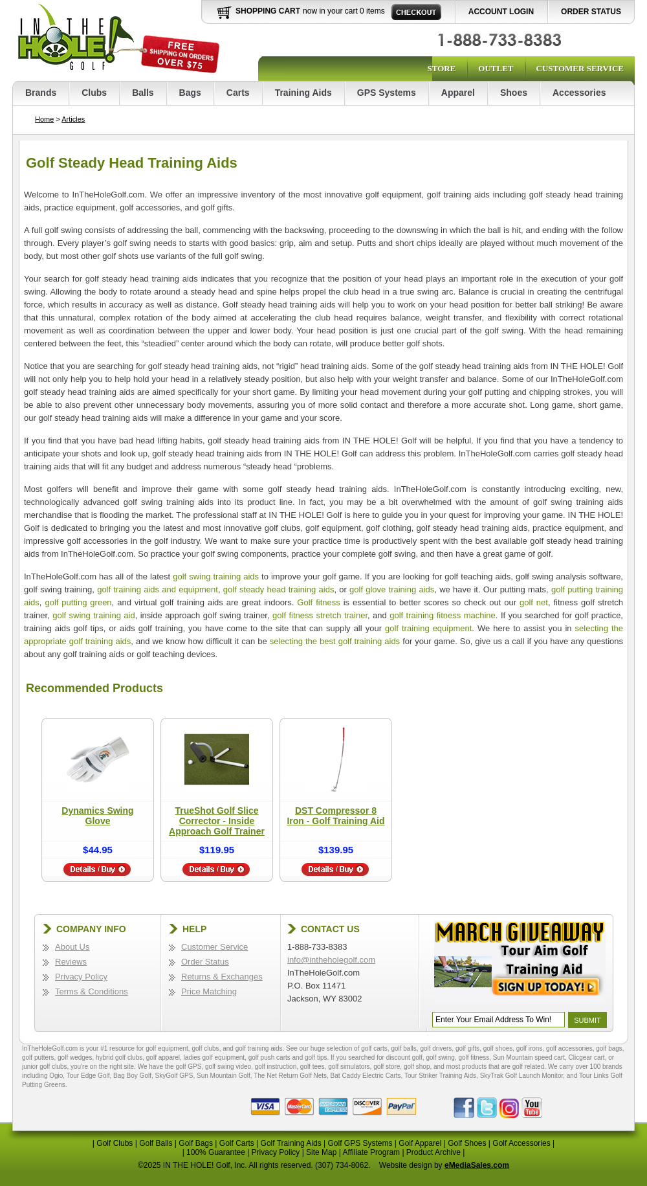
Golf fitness (318, 602)
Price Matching (209, 991)
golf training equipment (428, 628)
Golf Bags (196, 1143)
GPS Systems (386, 92)
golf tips (316, 1057)
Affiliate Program (371, 1152)
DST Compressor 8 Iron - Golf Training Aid (335, 815)
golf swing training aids (216, 576)
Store (441, 68)
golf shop (417, 1066)
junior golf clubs (44, 1066)
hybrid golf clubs (119, 1057)
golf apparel (163, 1057)
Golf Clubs (114, 1143)
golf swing (440, 1057)
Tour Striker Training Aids (440, 1075)
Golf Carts (236, 1143)
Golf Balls (155, 1143)
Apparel (458, 92)
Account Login (501, 11)
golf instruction (275, 1066)
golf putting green (78, 602)
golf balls (403, 1048)
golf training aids (259, 1048)
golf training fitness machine (442, 615)
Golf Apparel (420, 1143)
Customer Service (580, 68)
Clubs (94, 92)
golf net (534, 602)
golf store (386, 1066)
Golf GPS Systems (359, 1143)
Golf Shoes (467, 1143)
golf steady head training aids (278, 589)
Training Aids (303, 92)
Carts (238, 92)
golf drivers (436, 1048)
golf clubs (205, 1048)
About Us (72, 947)
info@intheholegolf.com (331, 960)
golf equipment (167, 1048)
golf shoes (498, 1048)
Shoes (513, 92)
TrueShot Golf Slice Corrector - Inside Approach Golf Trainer (217, 820)
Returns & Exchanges (222, 976)
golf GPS (188, 1066)
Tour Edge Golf (88, 1075)
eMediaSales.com (476, 1165)
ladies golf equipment (214, 1057)
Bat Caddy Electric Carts (366, 1075)
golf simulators (348, 1066)
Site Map (321, 1152)
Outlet (495, 68)
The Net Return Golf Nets (290, 1075)
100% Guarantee (215, 1152)
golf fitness (473, 1057)
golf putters (38, 1057)
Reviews (71, 962)
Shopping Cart (268, 11)
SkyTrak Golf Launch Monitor (522, 1075)
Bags (190, 92)
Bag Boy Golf (132, 1075)
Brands (40, 92)
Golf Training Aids (291, 1143)
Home (44, 119)
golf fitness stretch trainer (319, 615)
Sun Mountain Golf (223, 1075)
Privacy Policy (81, 976)
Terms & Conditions (91, 991)
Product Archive (433, 1152)
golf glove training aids (391, 589)
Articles (73, 119)
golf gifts (467, 1048)
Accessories (579, 92)
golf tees (312, 1066)
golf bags (609, 1048)
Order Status (591, 11)
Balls (142, 92)
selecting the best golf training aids (335, 641)
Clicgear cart (587, 1057)
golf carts (374, 1048)
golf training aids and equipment (157, 589)
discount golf (404, 1057)
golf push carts (269, 1057)
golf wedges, (77, 1057)
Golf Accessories (521, 1143)
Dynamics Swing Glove (97, 815)
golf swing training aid (93, 615)
